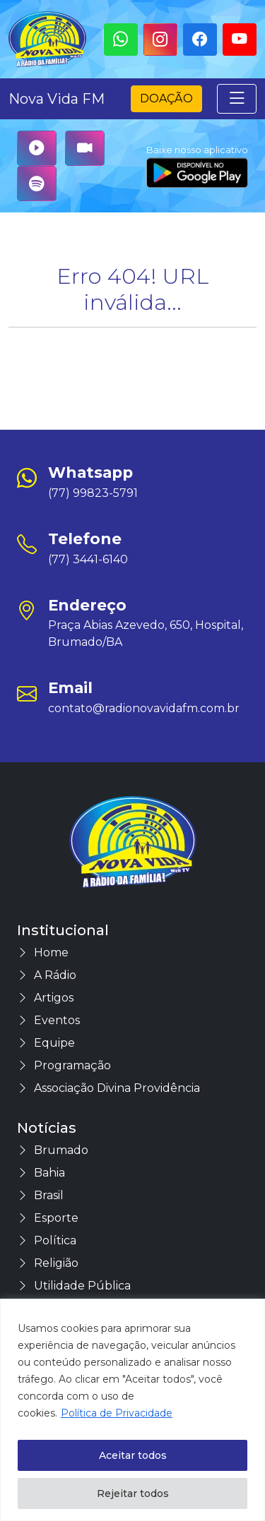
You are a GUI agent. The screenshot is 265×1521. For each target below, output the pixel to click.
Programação (64, 1065)
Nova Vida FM (56, 98)
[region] (132, 1410)
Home (43, 952)
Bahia (41, 1172)
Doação (166, 98)
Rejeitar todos (133, 1493)
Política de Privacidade (116, 1413)
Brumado (52, 1150)
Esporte (47, 1218)
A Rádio (46, 975)
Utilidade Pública (74, 1285)
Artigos (45, 997)
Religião (47, 1263)
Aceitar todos (133, 1455)
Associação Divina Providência (108, 1088)
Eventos (48, 1020)
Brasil (40, 1195)
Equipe (46, 1043)
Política (46, 1240)
